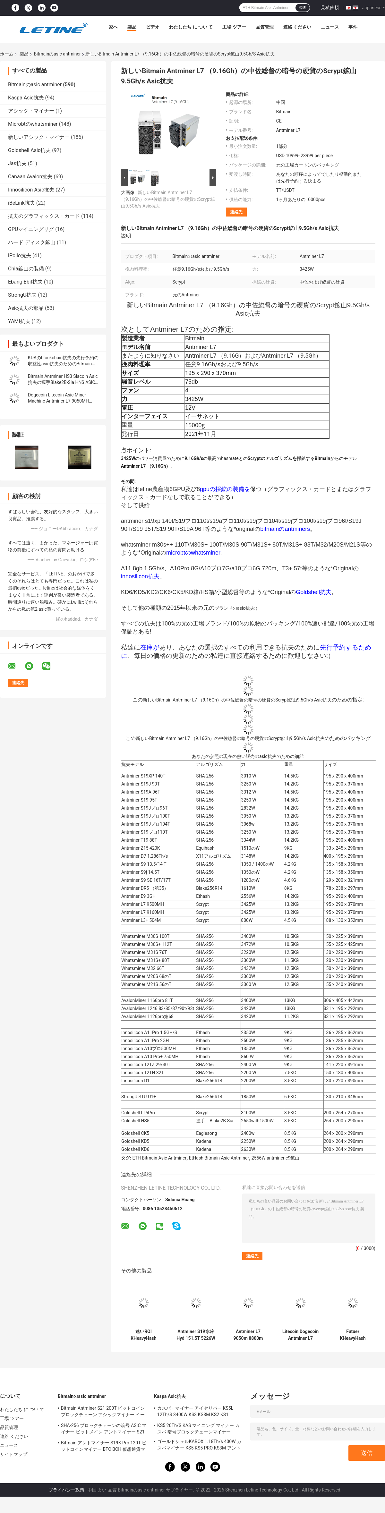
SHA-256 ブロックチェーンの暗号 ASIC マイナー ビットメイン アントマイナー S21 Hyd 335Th (103, 1429)
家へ (113, 27)
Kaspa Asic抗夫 (26, 98)
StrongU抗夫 (22, 295)
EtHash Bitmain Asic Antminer (219, 1157)
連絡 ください (297, 27)
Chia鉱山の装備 (26, 269)
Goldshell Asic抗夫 (29, 150)
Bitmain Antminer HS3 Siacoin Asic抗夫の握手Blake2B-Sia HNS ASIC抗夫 (64, 382)
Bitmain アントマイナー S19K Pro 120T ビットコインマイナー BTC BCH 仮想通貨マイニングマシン (103, 1447)
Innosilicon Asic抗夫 (31, 190)
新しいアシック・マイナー (39, 137)
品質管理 (265, 27)
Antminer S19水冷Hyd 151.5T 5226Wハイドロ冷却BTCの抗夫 (195, 1335)
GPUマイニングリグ (31, 229)
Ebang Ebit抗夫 (25, 282)
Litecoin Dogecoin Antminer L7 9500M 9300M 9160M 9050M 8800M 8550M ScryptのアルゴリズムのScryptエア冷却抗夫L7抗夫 (300, 1335)
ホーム (6, 53)
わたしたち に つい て (191, 27)
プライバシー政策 (66, 1489)
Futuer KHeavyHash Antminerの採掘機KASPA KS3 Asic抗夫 (353, 1335)
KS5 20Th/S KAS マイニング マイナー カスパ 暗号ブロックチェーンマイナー (198, 1428)
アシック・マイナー (31, 111)
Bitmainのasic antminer (57, 53)
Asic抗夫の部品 (26, 308)
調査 (302, 7)
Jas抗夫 (17, 163)
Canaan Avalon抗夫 (30, 177)
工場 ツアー (234, 27)
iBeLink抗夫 (21, 203)
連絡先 (236, 211)
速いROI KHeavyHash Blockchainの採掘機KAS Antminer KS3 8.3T (143, 1335)
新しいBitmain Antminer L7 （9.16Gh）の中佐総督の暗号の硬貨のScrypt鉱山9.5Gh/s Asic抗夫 (168, 199)
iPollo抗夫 (19, 255)
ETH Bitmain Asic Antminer (159, 1157)
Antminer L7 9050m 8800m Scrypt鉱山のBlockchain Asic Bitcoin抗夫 (248, 1335)
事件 (352, 27)
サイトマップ (13, 1454)
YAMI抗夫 (19, 321)
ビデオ (152, 27)
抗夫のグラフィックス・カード (44, 216)
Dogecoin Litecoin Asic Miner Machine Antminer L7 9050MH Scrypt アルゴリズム (58, 401)
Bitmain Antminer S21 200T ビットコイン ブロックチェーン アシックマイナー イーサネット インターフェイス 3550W (103, 1412)
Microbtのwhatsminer (33, 124)
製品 (131, 27)
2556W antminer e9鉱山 (276, 1157)
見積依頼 (330, 7)
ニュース (330, 27)
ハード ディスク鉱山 (32, 242)
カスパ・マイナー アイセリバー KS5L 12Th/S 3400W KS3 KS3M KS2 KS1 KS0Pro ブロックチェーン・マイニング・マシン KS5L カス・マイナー (199, 1412)
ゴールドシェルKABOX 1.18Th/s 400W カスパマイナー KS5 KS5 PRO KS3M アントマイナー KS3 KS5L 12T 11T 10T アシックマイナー (199, 1445)
